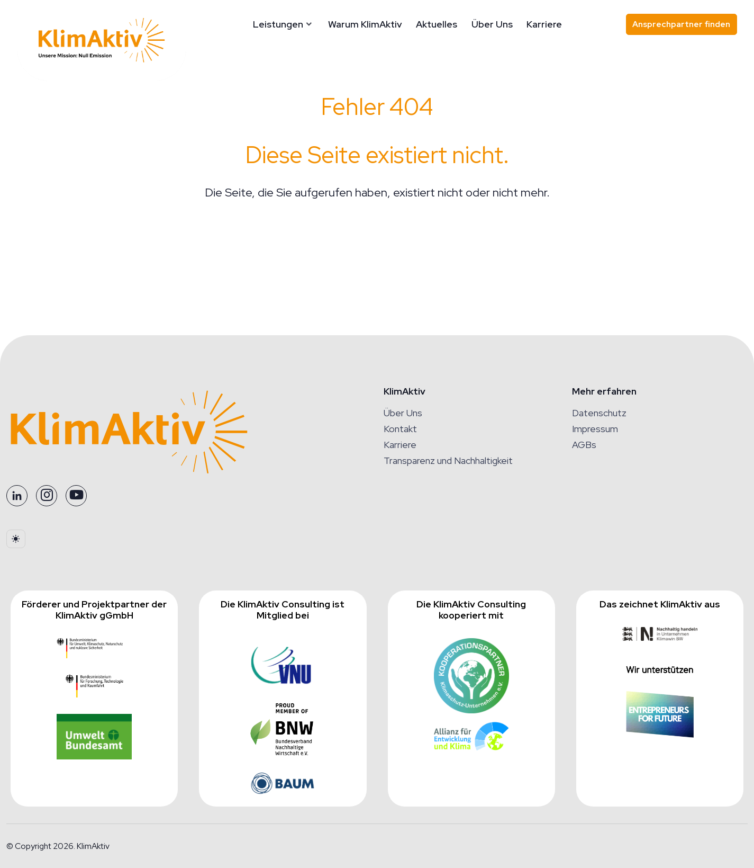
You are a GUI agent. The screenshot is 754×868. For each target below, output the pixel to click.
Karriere (544, 24)
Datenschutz (599, 413)
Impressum (595, 429)
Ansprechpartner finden (681, 24)
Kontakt (400, 429)
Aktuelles (436, 24)
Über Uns (492, 24)
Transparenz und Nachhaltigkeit (448, 460)
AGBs (584, 445)
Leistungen (278, 24)
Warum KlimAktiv (365, 24)
